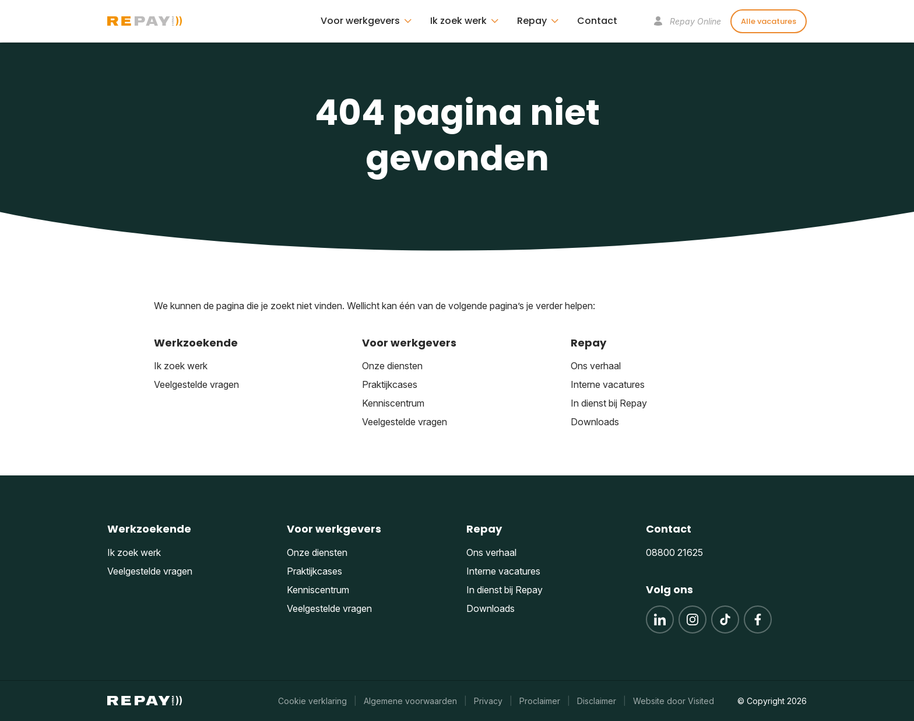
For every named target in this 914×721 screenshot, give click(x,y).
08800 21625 (674, 552)
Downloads (595, 422)
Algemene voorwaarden (410, 701)
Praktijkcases (389, 384)
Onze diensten (392, 366)
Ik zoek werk (181, 366)
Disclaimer (596, 701)
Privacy (488, 701)
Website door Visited (673, 701)
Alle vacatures (768, 21)
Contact (597, 20)
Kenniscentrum (393, 403)
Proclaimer (539, 701)
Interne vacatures (608, 384)
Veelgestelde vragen (196, 384)
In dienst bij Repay (609, 403)
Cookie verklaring (312, 701)
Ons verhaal (596, 366)
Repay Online (687, 21)
